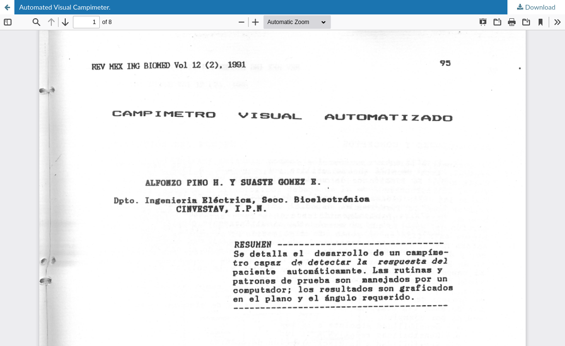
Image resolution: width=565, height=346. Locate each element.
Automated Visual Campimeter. (64, 7)
